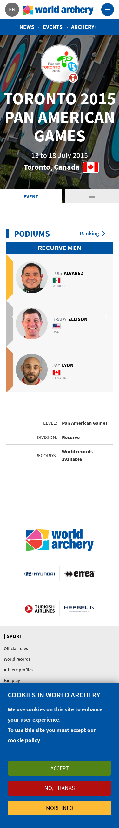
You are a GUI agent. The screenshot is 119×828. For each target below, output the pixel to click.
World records (17, 659)
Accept (59, 768)
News (26, 27)
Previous (14, 317)
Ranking (89, 233)
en (12, 9)
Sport (14, 636)
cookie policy (24, 740)
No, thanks (59, 787)
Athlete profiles (18, 670)
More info (59, 807)
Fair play (12, 680)
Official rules (16, 648)
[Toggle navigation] (107, 9)
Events (53, 27)
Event (30, 196)
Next (105, 317)
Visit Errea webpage (79, 573)
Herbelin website (79, 608)
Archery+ (84, 27)
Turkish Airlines (40, 608)
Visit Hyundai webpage (39, 573)
